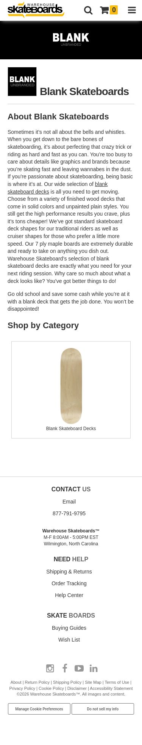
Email (69, 502)
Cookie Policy (51, 688)
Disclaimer (77, 688)
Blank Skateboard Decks (71, 425)
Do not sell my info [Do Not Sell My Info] (103, 709)
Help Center (69, 595)
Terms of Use (117, 682)
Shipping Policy (67, 682)
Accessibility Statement (111, 688)
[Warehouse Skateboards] (40, 10)
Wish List (69, 640)
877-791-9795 (69, 513)
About (16, 682)
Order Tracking (69, 583)
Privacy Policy (22, 688)
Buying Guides (69, 628)
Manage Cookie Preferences (39, 709)
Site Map (93, 682)
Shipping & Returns (69, 572)
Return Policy (37, 682)
